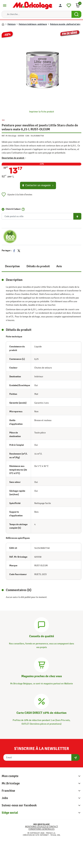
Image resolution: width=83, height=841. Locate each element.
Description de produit (14, 157)
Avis (59, 266)
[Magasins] (41, 664)
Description (12, 266)
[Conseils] (41, 624)
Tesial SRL (55, 835)
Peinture (12, 24)
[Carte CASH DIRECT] (41, 700)
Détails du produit (38, 266)
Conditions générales (41, 829)
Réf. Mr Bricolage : (9, 136)
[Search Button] (76, 14)
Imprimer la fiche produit (41, 111)
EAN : (28, 136)
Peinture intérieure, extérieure (33, 24)
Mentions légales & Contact (41, 826)
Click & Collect (13, 208)
